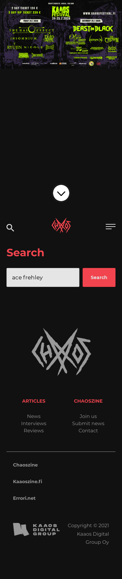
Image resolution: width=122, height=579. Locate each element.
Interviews (33, 423)
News (34, 416)
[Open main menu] (110, 227)
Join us (88, 416)
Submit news (88, 423)
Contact (88, 430)
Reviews (34, 430)
